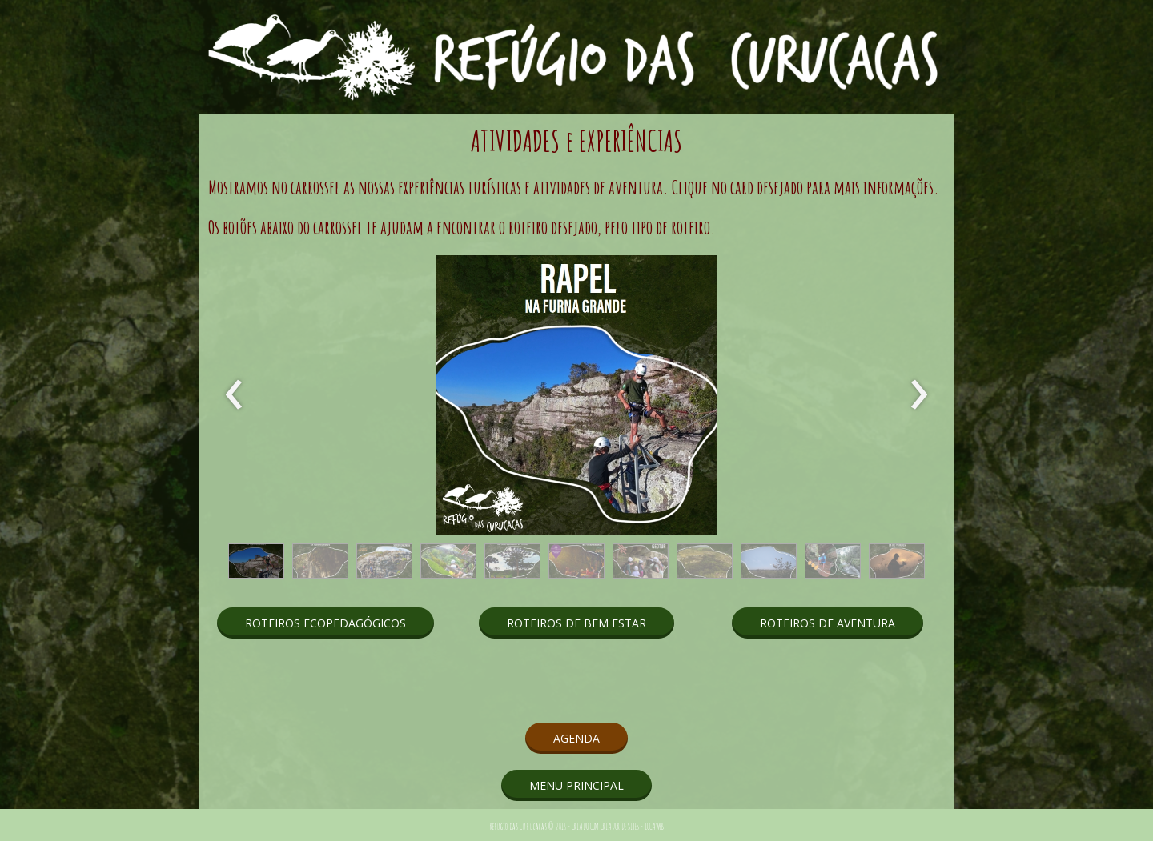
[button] (256, 561)
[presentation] (234, 395)
